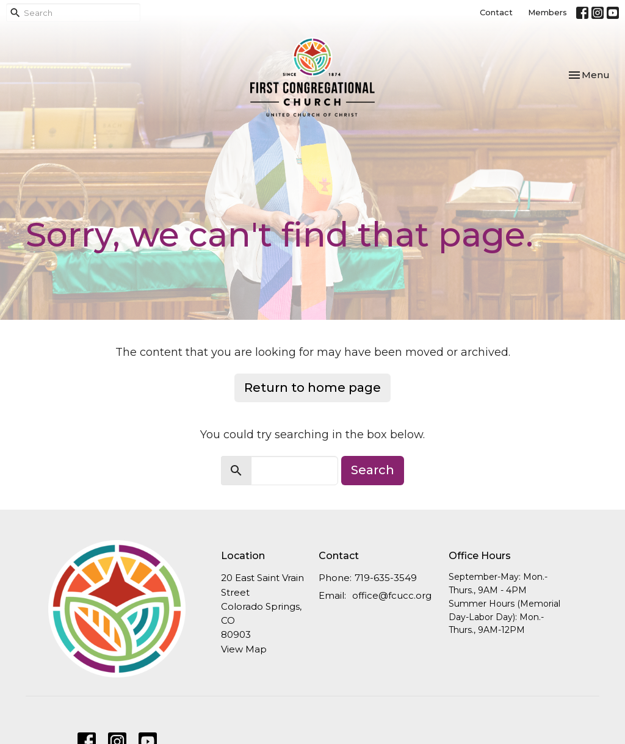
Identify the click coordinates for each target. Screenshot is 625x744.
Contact (496, 12)
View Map (244, 649)
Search (372, 470)
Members (547, 12)
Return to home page (312, 387)
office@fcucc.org (392, 595)
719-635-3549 (386, 577)
